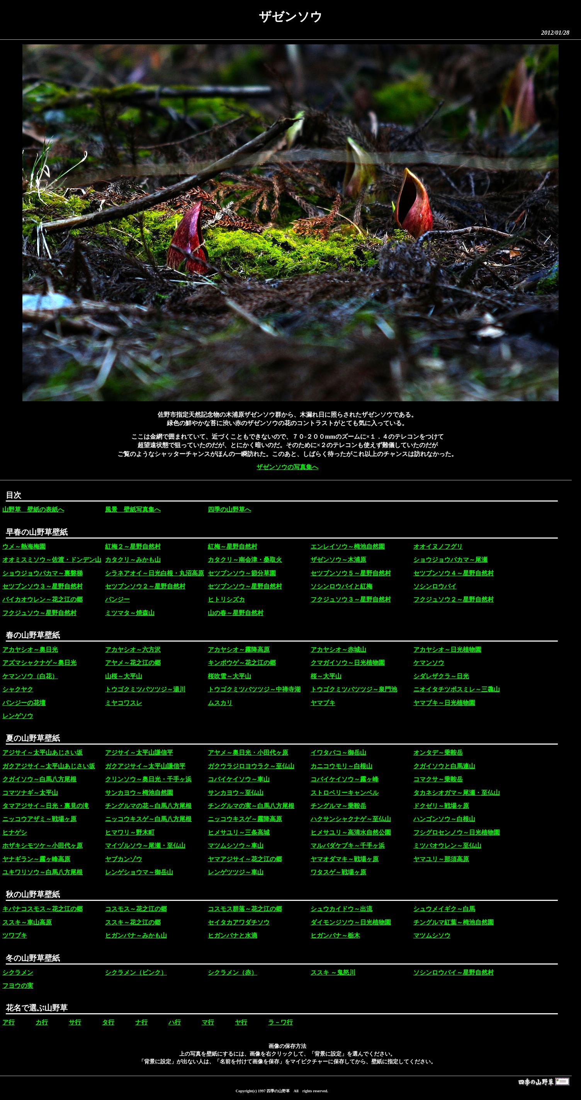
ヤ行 (241, 1022)
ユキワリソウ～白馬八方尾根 (42, 872)
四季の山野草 (278, 1091)
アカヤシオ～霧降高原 (239, 649)
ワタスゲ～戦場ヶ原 (338, 872)
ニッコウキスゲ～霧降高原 (245, 819)
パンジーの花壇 (24, 703)
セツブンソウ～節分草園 (242, 573)
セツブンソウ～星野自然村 (245, 586)
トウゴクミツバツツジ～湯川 (145, 689)
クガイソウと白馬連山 (444, 766)
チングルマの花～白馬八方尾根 (148, 806)
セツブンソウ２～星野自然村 (145, 586)
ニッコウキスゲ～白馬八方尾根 (148, 819)
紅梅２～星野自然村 (133, 546)
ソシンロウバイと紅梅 (341, 586)
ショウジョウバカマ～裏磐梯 (42, 573)
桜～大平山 (326, 676)
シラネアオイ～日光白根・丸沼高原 (154, 573)
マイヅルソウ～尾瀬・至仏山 (145, 845)
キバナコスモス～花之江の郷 (42, 909)
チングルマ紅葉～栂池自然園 (453, 922)
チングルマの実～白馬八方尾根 (251, 806)
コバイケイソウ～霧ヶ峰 (345, 779)
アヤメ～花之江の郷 (133, 662)
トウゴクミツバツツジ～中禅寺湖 (254, 689)
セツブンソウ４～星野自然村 (453, 573)
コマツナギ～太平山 (30, 792)
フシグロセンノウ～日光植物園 (456, 832)
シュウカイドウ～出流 (341, 909)
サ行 (75, 1022)
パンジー (117, 599)
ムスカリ (220, 703)
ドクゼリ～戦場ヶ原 (441, 806)
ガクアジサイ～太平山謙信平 (145, 766)
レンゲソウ (17, 716)
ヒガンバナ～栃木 (335, 935)
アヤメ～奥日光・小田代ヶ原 (248, 752)
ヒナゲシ (14, 832)
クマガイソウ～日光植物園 (348, 662)
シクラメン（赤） (232, 972)
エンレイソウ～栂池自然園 (348, 546)
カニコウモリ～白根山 (341, 766)
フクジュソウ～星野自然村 (39, 613)
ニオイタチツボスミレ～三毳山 (456, 689)
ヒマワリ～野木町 (130, 832)
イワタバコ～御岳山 (338, 752)
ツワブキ (14, 935)
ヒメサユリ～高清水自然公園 (351, 832)
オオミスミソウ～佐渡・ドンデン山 (51, 559)
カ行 (42, 1022)
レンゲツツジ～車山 (235, 872)
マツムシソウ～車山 (235, 845)
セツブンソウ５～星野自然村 (351, 573)
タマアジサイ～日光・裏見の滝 (45, 806)
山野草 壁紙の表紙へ (33, 509)
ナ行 (141, 1022)
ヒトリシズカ (226, 599)
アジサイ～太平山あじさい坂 (42, 752)
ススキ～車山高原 (27, 922)
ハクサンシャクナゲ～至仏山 (351, 819)
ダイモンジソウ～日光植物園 (351, 922)
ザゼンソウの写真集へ (287, 467)
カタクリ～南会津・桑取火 (245, 559)
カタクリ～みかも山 (133, 559)
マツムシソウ (431, 935)
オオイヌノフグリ (438, 546)
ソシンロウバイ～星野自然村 (453, 972)
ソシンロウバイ (435, 586)
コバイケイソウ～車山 (239, 779)
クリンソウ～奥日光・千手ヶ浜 (148, 779)
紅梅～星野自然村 (232, 546)
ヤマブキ (323, 703)
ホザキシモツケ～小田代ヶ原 (42, 845)
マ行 (208, 1022)
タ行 (108, 1022)
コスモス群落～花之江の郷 (245, 909)
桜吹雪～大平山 (229, 676)
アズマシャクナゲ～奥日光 (39, 662)
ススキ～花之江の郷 (133, 922)
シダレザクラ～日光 (441, 676)
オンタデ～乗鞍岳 (438, 752)
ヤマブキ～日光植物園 (444, 703)
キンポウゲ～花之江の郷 (242, 662)
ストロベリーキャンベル (345, 792)
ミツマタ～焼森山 (130, 613)
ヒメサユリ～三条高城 (239, 832)
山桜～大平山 (123, 676)
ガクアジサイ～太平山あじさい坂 (48, 766)
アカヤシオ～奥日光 (30, 649)
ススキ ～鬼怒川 (333, 972)
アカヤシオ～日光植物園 (447, 649)
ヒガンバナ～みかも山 (136, 935)
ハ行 (174, 1022)
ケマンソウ (428, 662)
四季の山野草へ (229, 509)
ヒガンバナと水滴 (232, 935)
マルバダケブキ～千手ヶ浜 (348, 845)
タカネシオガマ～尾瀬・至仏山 (456, 792)
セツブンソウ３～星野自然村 (42, 586)
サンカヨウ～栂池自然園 (139, 792)
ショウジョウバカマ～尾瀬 (450, 559)
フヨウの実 (17, 985)
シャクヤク (17, 689)
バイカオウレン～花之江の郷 (42, 599)
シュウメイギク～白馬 (444, 909)
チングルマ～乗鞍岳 (338, 806)
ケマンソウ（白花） (30, 676)
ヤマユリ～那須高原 (441, 859)
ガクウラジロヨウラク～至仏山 (251, 766)
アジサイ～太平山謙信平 (139, 752)
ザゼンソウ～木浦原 (338, 559)
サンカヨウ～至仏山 (235, 792)
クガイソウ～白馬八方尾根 (39, 779)
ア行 (8, 1022)
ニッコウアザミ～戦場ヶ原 (39, 819)
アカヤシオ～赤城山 (338, 649)
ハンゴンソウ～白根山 (444, 819)
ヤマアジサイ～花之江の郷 (245, 859)
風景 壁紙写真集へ (133, 509)
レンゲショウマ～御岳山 (139, 872)
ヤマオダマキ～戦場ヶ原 (345, 859)
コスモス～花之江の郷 (136, 909)
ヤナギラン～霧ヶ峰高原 (36, 859)
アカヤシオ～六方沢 (133, 649)
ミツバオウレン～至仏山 (447, 845)
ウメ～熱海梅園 (24, 546)
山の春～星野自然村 (235, 613)
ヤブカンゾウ (123, 859)
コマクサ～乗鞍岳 (438, 779)
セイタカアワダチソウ (239, 922)
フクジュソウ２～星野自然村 (453, 599)
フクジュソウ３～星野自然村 (351, 599)
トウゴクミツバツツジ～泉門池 (354, 689)
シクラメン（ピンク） (136, 972)
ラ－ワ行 (280, 1022)
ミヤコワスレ (123, 703)
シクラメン (17, 972)
